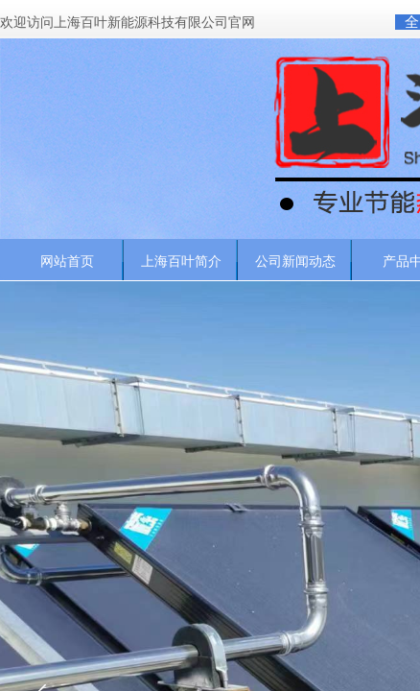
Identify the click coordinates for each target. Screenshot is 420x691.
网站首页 (67, 261)
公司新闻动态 (295, 261)
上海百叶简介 (181, 261)
